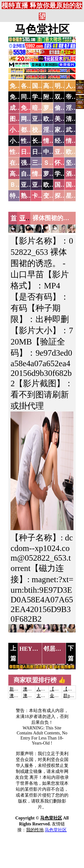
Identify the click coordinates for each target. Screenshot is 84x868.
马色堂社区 (42, 29)
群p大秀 (71, 695)
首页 (17, 218)
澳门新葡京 (34, 695)
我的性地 (35, 829)
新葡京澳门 (20, 689)
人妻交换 (45, 689)
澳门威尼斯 (34, 689)
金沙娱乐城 (61, 695)
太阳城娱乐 (47, 695)
